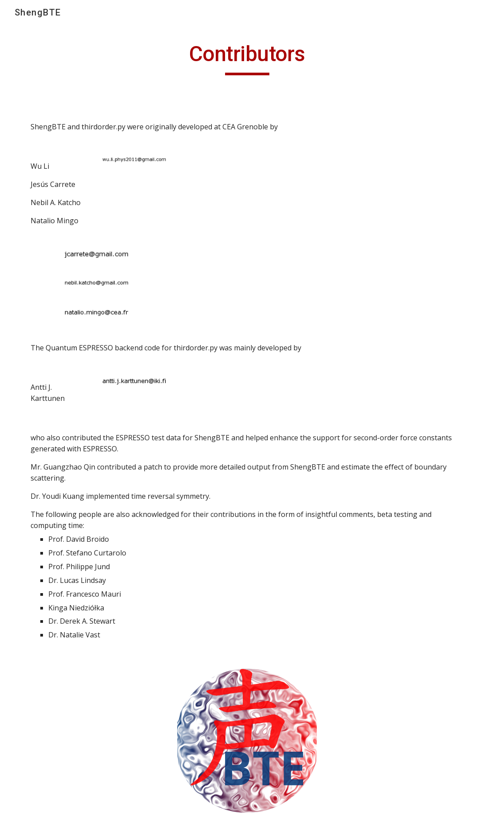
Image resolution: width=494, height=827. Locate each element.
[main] (247, 58)
